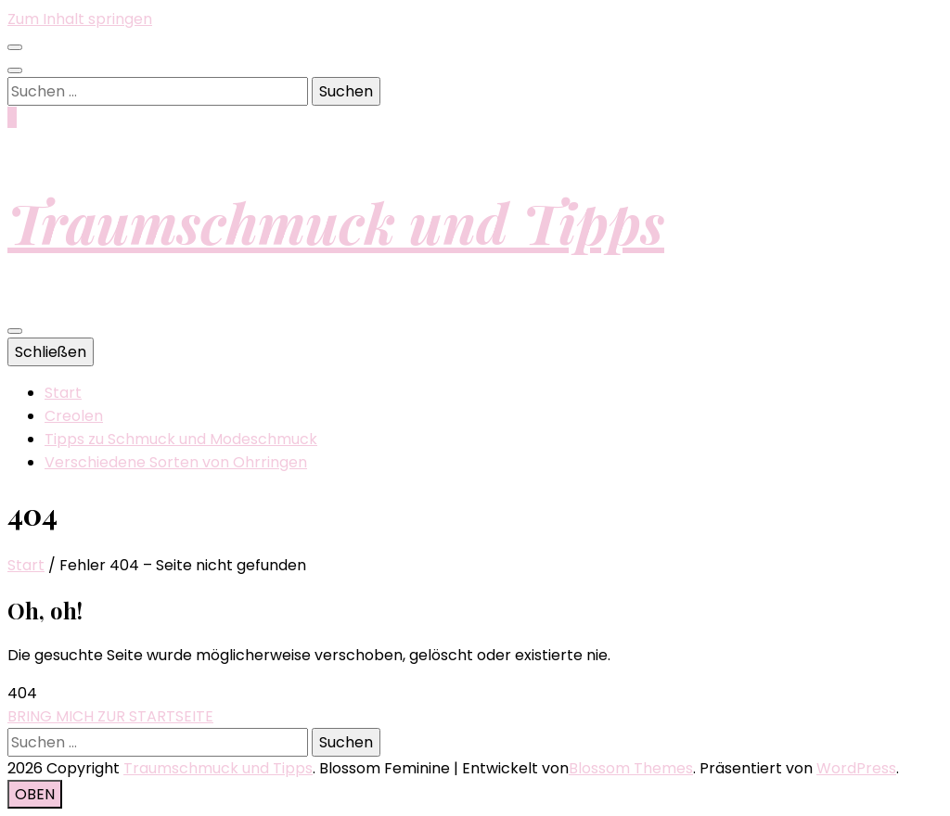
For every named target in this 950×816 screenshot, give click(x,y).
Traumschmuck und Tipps (335, 222)
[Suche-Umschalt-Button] (14, 70)
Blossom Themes (631, 768)
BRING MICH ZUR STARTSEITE (110, 716)
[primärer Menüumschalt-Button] (14, 331)
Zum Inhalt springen (79, 19)
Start (63, 392)
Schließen (50, 352)
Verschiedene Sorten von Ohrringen (176, 462)
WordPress (856, 768)
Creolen (74, 416)
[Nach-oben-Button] (34, 794)
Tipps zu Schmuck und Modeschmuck (181, 439)
